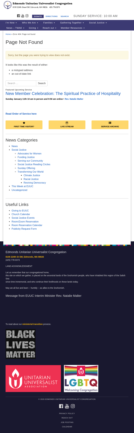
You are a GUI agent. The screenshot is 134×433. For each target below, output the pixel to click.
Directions (52, 16)
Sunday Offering (26, 168)
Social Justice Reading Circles (34, 164)
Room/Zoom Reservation (25, 221)
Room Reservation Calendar (27, 225)
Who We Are (29, 22)
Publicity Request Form (24, 228)
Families (49, 22)
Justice (22, 217)
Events (30, 217)
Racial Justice (31, 179)
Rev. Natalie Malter (74, 99)
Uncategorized (19, 190)
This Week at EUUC (22, 186)
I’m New (11, 22)
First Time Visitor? (24, 125)
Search (65, 16)
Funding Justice (26, 157)
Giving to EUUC (20, 210)
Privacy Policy (67, 413)
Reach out (49, 28)
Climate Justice (32, 175)
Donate (38, 16)
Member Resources (72, 28)
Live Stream (67, 125)
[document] (67, 135)
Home (8, 34)
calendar (67, 427)
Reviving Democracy (35, 182)
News (15, 146)
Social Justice (97, 22)
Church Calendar (21, 214)
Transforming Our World (31, 171)
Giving (33, 28)
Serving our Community (30, 160)
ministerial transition (32, 324)
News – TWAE (15, 28)
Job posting (67, 422)
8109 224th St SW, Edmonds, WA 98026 (25, 257)
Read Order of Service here (21, 113)
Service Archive (110, 125)
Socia (15, 217)
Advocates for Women (29, 153)
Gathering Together (71, 22)
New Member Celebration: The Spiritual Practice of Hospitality (63, 93)
